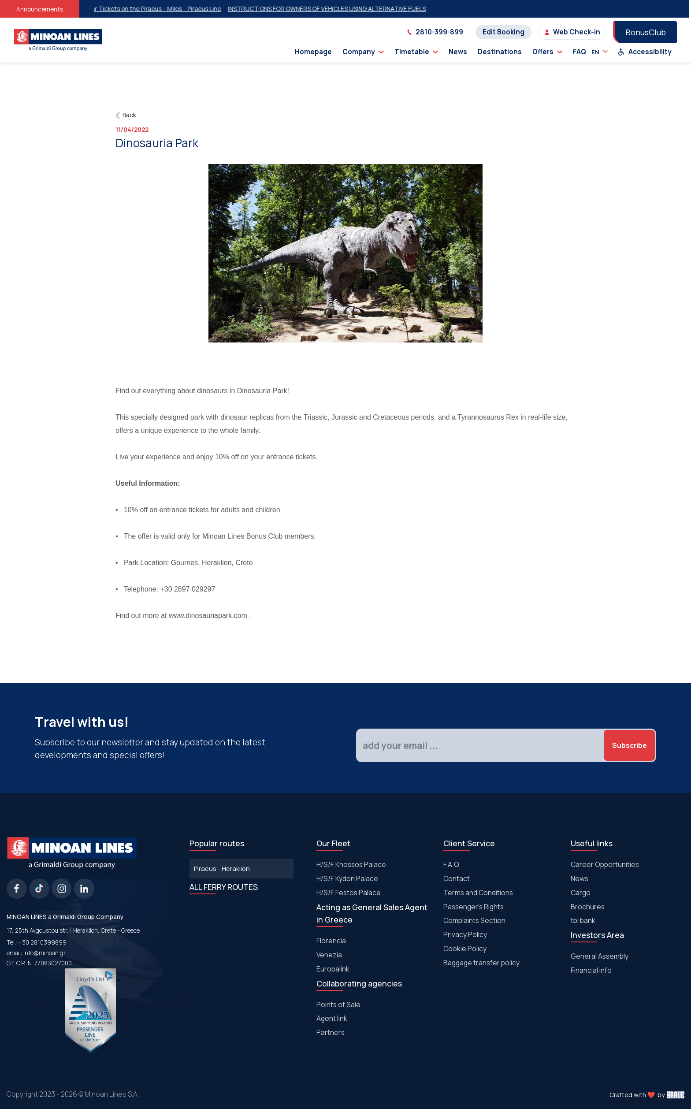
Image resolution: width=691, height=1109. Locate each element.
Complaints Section (474, 920)
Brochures (588, 907)
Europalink (332, 969)
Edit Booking (503, 32)
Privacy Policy (465, 934)
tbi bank (583, 920)
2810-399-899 (435, 32)
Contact (456, 878)
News (458, 51)
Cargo (581, 892)
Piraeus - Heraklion (222, 868)
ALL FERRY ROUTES (223, 887)
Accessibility (645, 51)
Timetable (416, 51)
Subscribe (629, 745)
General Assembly (599, 956)
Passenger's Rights (473, 907)
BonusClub (645, 32)
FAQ (579, 51)
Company (363, 51)
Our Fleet (333, 843)
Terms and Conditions (478, 892)
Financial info (591, 970)
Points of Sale (338, 1004)
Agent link (331, 1018)
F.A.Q (451, 864)
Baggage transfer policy (481, 963)
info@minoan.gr (44, 953)
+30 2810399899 (43, 942)
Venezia (329, 955)
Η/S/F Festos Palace (348, 892)
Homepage (313, 51)
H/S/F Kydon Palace (347, 878)
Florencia (331, 940)
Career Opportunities (605, 864)
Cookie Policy (465, 948)
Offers (547, 51)
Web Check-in (572, 32)
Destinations (500, 51)
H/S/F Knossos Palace (351, 864)
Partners (330, 1032)
